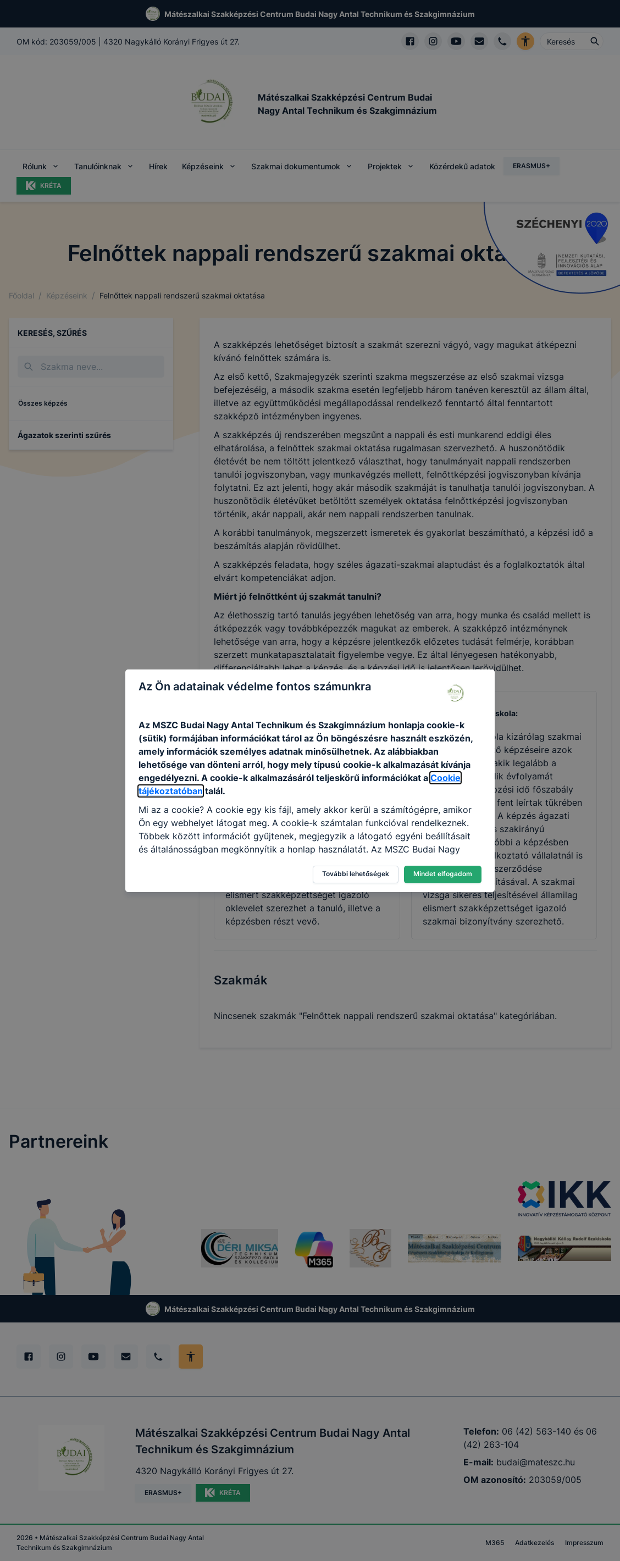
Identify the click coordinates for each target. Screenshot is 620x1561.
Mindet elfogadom (442, 874)
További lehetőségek (355, 874)
